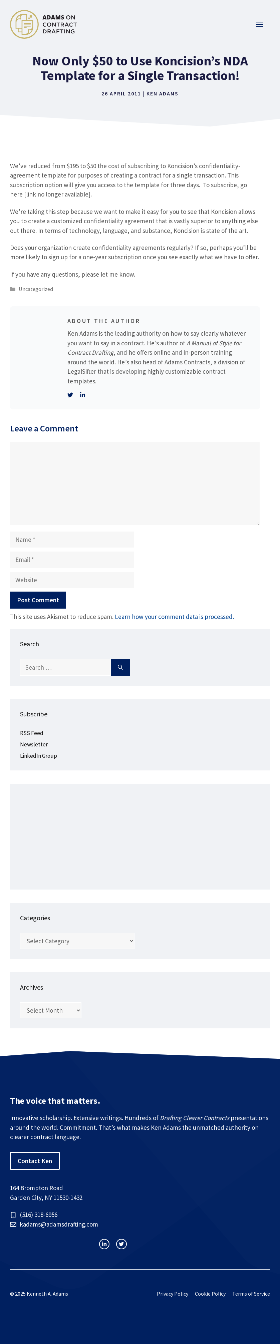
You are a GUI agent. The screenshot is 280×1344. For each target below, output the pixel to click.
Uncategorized (36, 289)
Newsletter (34, 744)
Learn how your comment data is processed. (174, 617)
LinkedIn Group (38, 755)
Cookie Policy (210, 1293)
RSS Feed (31, 733)
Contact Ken (35, 1161)
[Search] (120, 667)
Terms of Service (251, 1293)
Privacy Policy (172, 1293)
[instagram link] (104, 1244)
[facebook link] (121, 1244)
